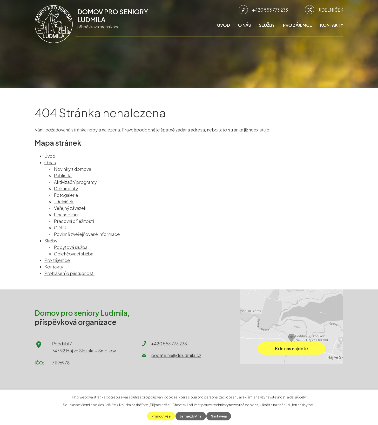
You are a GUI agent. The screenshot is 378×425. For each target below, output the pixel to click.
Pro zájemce (297, 25)
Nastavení (219, 416)
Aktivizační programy (75, 182)
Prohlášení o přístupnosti (69, 273)
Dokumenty (66, 188)
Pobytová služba (71, 247)
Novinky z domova (72, 169)
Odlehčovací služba (73, 253)
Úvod (223, 25)
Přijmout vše (160, 416)
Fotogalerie (66, 195)
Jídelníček (64, 201)
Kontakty (331, 25)
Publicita (63, 175)
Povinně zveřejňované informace (87, 234)
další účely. (297, 397)
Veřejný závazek (70, 208)
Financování (66, 214)
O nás (244, 25)
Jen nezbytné (191, 416)
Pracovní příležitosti (74, 221)
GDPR (60, 227)
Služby (267, 25)
